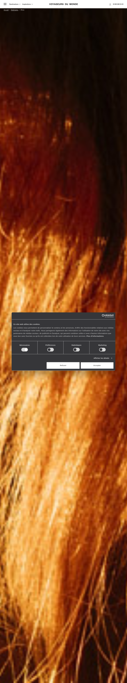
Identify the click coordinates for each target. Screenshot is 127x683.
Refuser (63, 365)
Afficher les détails (101, 358)
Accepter (97, 365)
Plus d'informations (95, 336)
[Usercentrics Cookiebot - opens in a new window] (103, 316)
